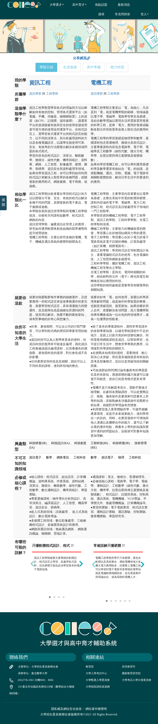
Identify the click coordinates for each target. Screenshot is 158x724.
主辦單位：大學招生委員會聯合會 (38, 666)
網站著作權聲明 (96, 708)
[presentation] (32, 563)
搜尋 (99, 14)
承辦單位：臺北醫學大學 (32, 673)
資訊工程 (40, 83)
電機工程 (101, 83)
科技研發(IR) (38, 443)
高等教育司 (128, 666)
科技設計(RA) (60, 443)
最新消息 (121, 4)
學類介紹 (46, 67)
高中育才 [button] (77, 4)
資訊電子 (35, 457)
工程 (52, 93)
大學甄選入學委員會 (98, 680)
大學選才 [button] (54, 4)
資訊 (35, 93)
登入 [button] (142, 14)
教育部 (90, 666)
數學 (49, 457)
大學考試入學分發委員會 (136, 680)
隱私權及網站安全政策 (66, 708)
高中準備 (94, 67)
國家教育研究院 (131, 673)
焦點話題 (98, 4)
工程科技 (79, 457)
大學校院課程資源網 (98, 686)
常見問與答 (120, 14)
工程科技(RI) (99, 443)
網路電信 (63, 457)
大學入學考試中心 (96, 673)
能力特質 (117, 67)
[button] (50, 597)
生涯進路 (70, 67)
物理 (121, 457)
